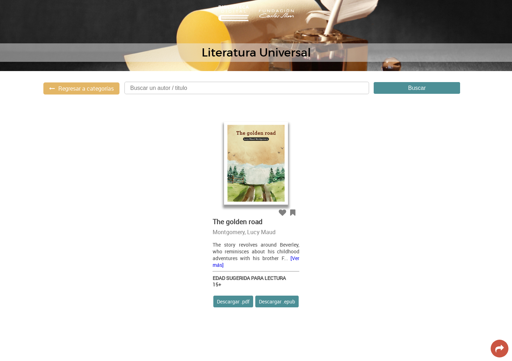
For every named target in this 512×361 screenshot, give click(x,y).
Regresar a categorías (86, 88)
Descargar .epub (277, 301)
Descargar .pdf (233, 301)
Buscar (417, 88)
